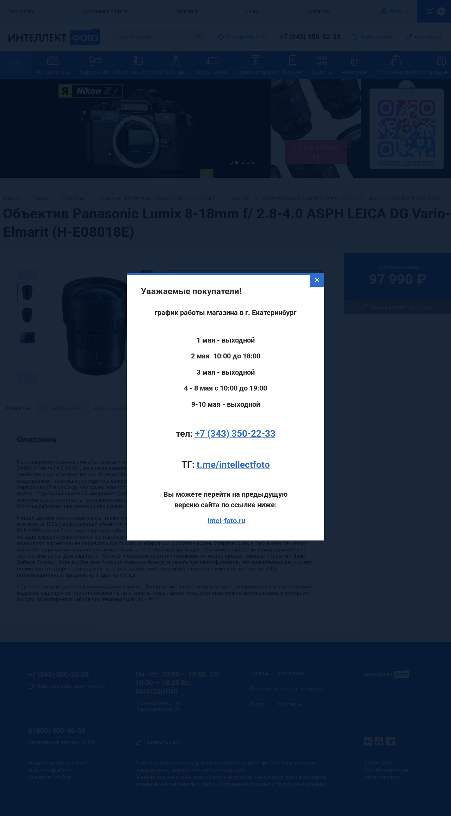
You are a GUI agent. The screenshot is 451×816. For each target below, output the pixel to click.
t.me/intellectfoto (233, 446)
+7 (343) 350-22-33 (235, 414)
